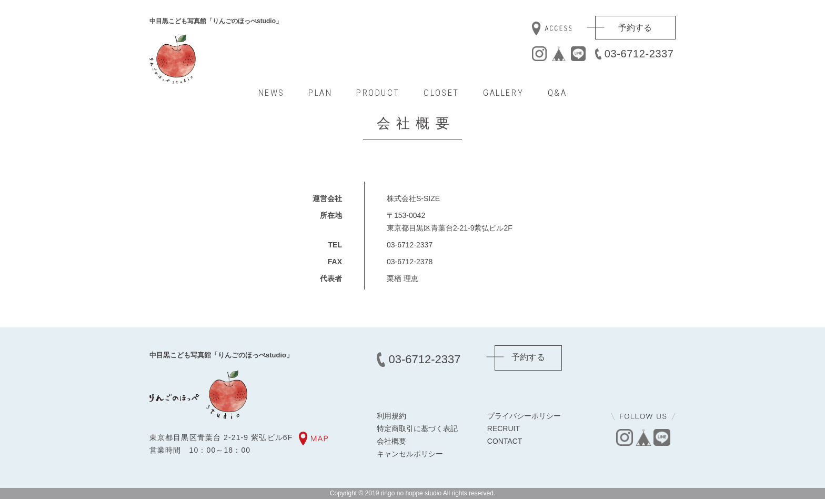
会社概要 (391, 441)
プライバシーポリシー (524, 416)
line (578, 53)
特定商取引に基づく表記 (417, 428)
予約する (635, 27)
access (551, 28)
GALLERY (503, 92)
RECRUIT (503, 428)
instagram (539, 53)
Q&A (557, 92)
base (558, 53)
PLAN (320, 92)
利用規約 (391, 416)
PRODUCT (378, 92)
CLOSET (441, 92)
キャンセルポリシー (410, 454)
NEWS (271, 92)
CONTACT (504, 441)
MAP (313, 438)
